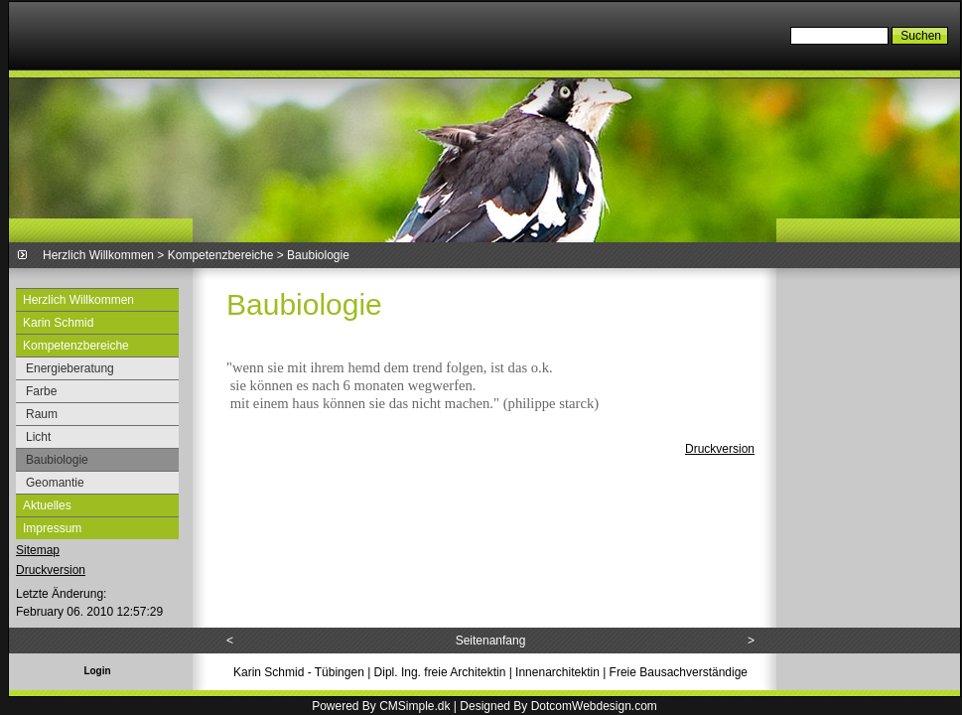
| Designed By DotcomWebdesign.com (555, 706)
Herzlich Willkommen (98, 255)
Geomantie (55, 483)
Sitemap (38, 550)
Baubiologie (57, 460)
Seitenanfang (491, 640)
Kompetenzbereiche (221, 255)
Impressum (52, 528)
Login (96, 670)
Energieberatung (70, 368)
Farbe (41, 391)
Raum (42, 414)
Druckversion (50, 570)
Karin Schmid (58, 323)
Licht (38, 437)
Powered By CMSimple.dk (381, 706)
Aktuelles (47, 505)
